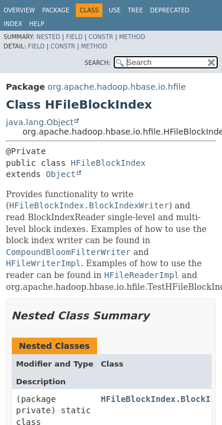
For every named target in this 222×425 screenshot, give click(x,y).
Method (132, 37)
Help (36, 24)
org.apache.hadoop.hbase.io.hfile (116, 86)
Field (74, 37)
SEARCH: (98, 63)
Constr (100, 37)
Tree (135, 10)
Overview (19, 10)
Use (115, 10)
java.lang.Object (39, 122)
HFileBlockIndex (108, 163)
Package (55, 10)
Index (13, 24)
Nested (48, 37)
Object (61, 174)
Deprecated (169, 10)
